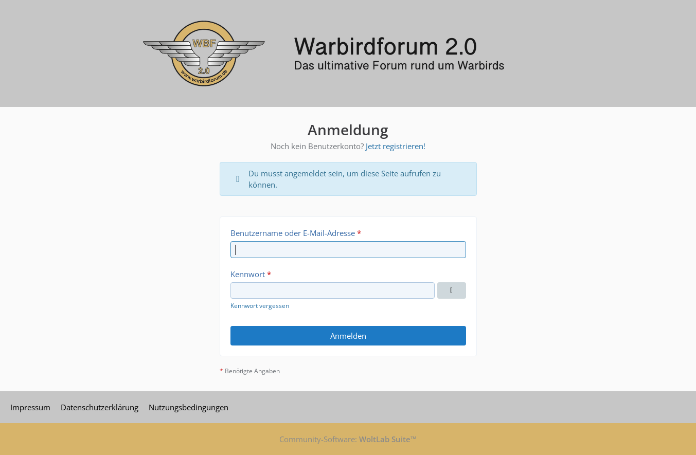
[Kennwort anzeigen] (451, 290)
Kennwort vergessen (259, 305)
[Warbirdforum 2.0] (348, 53)
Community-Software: (348, 439)
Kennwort (247, 274)
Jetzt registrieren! (395, 146)
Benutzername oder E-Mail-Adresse (292, 233)
